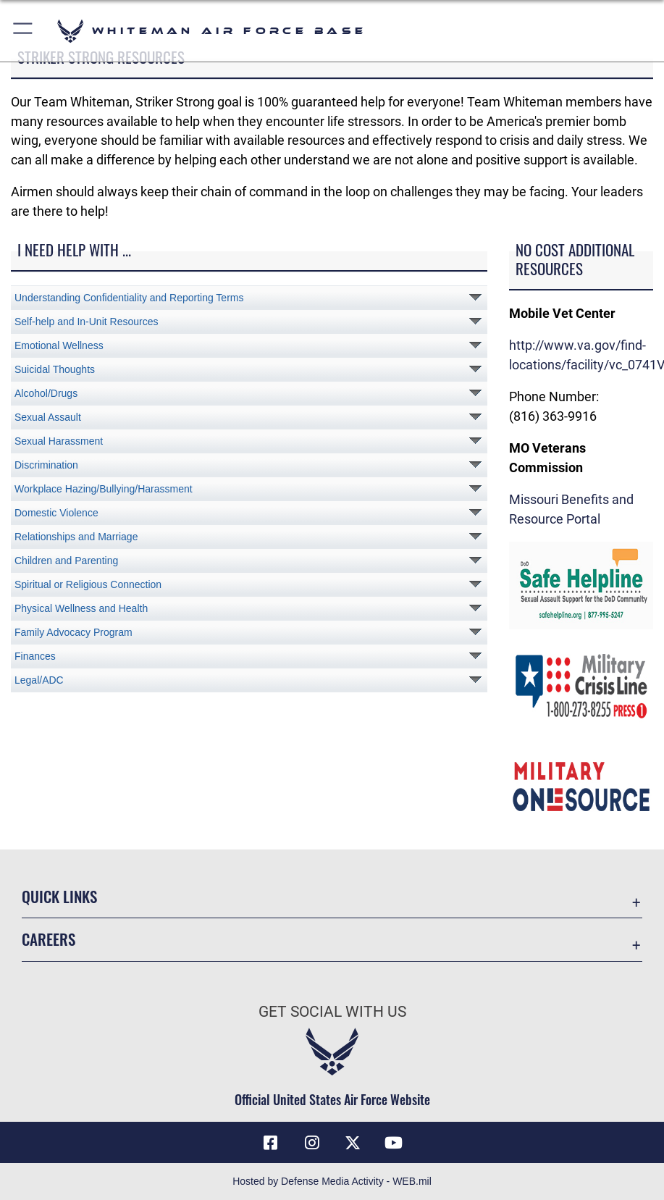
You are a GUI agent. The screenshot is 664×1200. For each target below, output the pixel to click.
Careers (48, 939)
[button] (23, 31)
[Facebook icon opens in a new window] (271, 1143)
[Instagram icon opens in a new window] (311, 1143)
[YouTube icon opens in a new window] (393, 1143)
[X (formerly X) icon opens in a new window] (352, 1143)
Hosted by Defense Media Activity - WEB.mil (332, 1181)
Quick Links (59, 896)
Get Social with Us (332, 1011)
